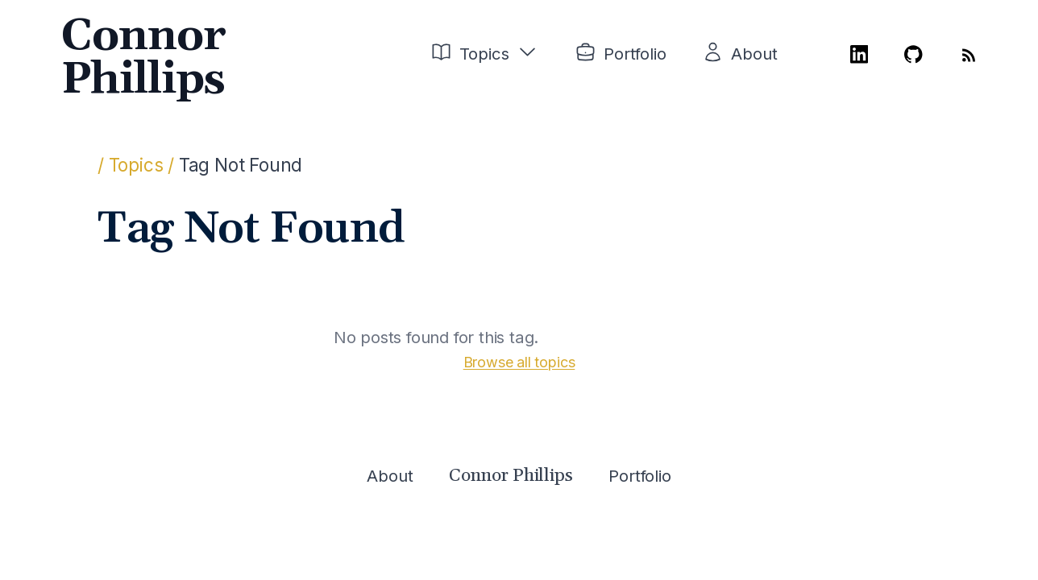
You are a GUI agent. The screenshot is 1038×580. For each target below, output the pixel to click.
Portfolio (635, 54)
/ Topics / (136, 165)
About (754, 54)
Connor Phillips (143, 58)
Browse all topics (519, 362)
